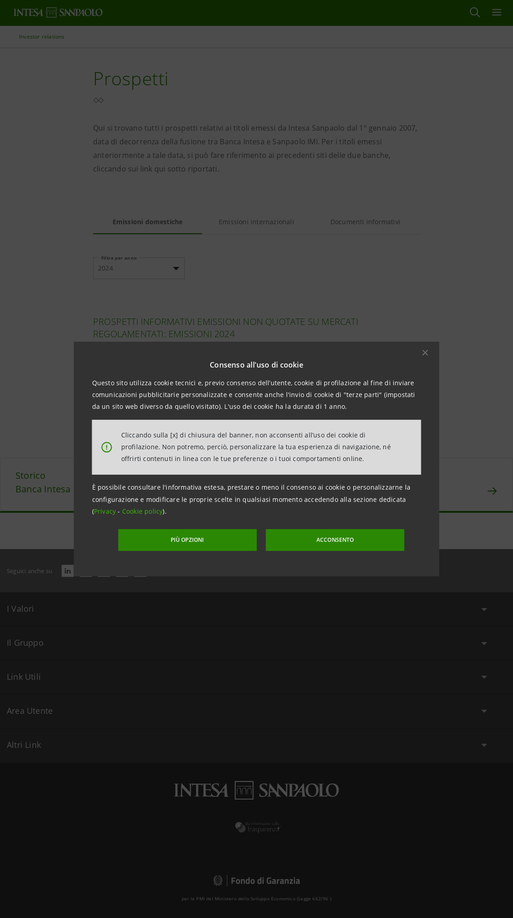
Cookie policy (142, 512)
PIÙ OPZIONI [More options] (202, 539)
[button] (425, 353)
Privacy (106, 512)
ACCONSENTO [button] (322, 539)
